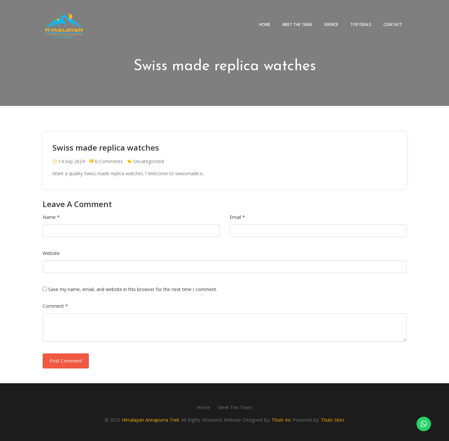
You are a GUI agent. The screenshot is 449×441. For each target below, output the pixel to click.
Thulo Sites (332, 420)
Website (51, 253)
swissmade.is (189, 173)
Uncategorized (148, 161)
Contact (392, 24)
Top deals (360, 24)
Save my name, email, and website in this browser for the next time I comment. (132, 289)
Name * (51, 217)
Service (331, 24)
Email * (237, 217)
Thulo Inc (281, 420)
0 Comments (109, 161)
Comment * (55, 306)
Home (264, 24)
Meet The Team (297, 24)
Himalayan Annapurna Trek (150, 420)
